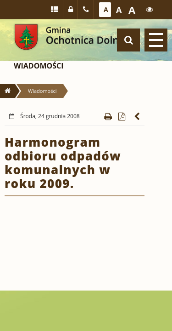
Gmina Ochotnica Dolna (26, 37)
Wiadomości (39, 66)
